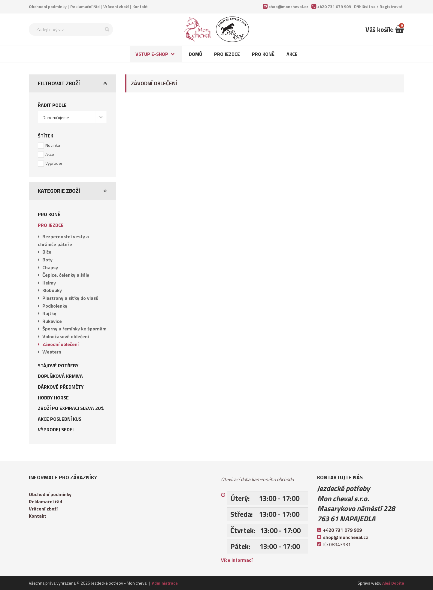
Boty (47, 259)
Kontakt (140, 6)
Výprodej (53, 163)
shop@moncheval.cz (288, 6)
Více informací (237, 560)
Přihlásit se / (378, 6)
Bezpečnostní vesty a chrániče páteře (63, 240)
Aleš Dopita (393, 583)
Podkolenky (54, 305)
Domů (195, 54)
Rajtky (49, 313)
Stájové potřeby (58, 365)
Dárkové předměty (61, 386)
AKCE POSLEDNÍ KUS (59, 419)
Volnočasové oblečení (65, 336)
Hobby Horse (53, 397)
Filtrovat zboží (59, 83)
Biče (46, 251)
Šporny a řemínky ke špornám (74, 328)
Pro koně (263, 54)
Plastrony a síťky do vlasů (70, 298)
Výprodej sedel (56, 429)
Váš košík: (384, 29)
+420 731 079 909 (334, 6)
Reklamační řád (85, 6)
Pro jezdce (227, 54)
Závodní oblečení (60, 344)
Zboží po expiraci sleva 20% (71, 408)
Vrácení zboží (116, 6)
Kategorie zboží (59, 191)
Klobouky (52, 290)
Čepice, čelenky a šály (65, 274)
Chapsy (50, 267)
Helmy (49, 282)
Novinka (52, 145)
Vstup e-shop (151, 54)
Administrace (165, 583)
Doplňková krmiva (60, 376)
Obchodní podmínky (48, 6)
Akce (292, 54)
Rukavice (52, 321)
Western (51, 351)
